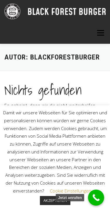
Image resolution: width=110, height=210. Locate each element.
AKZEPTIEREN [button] (55, 200)
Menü (100, 32)
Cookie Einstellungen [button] (70, 191)
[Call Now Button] (96, 198)
